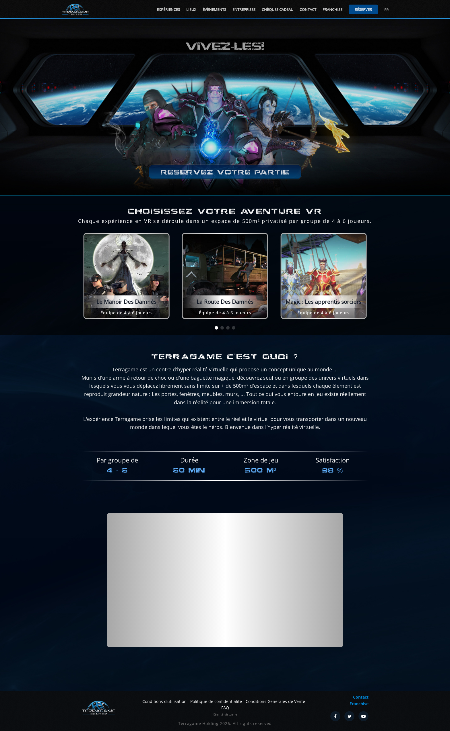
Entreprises (243, 9)
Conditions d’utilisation (164, 701)
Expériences (168, 9)
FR (386, 9)
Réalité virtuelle (225, 714)
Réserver (363, 9)
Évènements (214, 9)
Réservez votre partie (225, 172)
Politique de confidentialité (216, 701)
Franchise (332, 9)
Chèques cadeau (277, 9)
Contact (308, 9)
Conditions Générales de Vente (275, 701)
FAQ (225, 707)
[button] (216, 328)
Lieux (191, 9)
